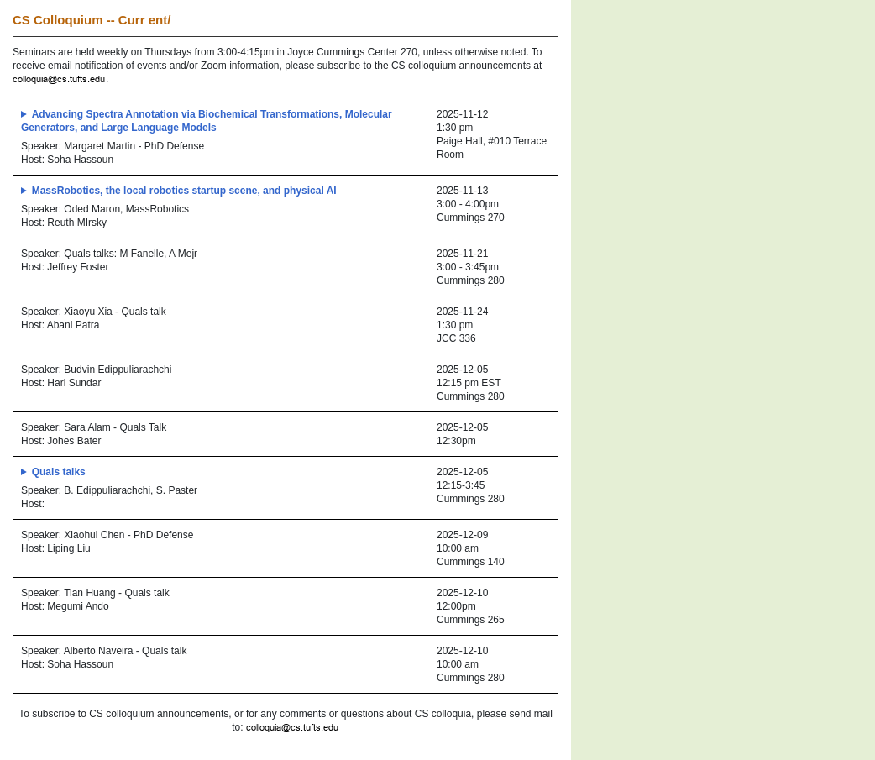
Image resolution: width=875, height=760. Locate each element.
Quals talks (59, 472)
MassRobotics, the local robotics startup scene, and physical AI (184, 191)
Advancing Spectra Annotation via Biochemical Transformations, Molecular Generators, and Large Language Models (206, 121)
